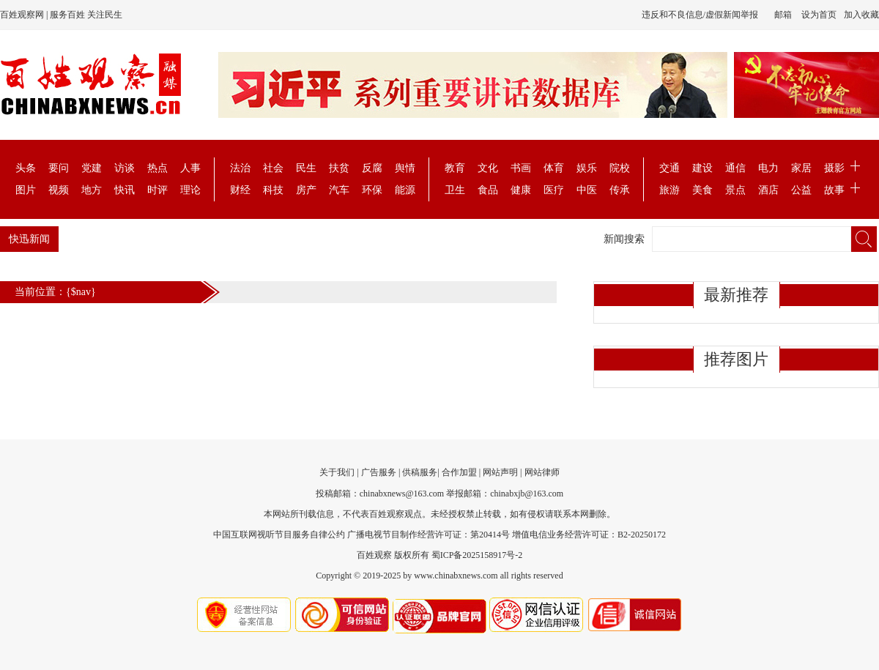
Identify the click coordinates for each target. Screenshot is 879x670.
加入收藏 (861, 15)
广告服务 (378, 472)
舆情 (405, 168)
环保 (372, 190)
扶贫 (339, 168)
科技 (273, 190)
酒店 (768, 190)
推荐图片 (736, 359)
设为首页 (819, 15)
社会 (273, 168)
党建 (91, 168)
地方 (91, 190)
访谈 (124, 168)
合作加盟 (459, 472)
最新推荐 (736, 295)
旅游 (669, 190)
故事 (834, 190)
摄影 (834, 168)
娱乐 (586, 168)
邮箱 (783, 15)
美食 (702, 190)
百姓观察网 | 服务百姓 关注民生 (61, 15)
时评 (157, 190)
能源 (405, 190)
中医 (586, 190)
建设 (702, 168)
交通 (669, 168)
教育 (455, 168)
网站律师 (542, 472)
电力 (768, 168)
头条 (25, 168)
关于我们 (337, 472)
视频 (58, 190)
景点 (735, 190)
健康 (521, 190)
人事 (190, 168)
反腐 (372, 168)
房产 (306, 190)
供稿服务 (419, 472)
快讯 (124, 190)
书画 (521, 168)
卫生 (455, 190)
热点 (157, 168)
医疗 (554, 190)
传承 (619, 190)
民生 (306, 168)
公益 (801, 190)
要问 (58, 168)
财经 (240, 190)
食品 (488, 190)
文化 (488, 168)
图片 (25, 190)
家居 (801, 168)
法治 (240, 168)
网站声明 (500, 472)
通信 (735, 168)
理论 (190, 190)
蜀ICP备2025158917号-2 (477, 555)
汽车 (339, 190)
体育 (554, 168)
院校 (619, 168)
